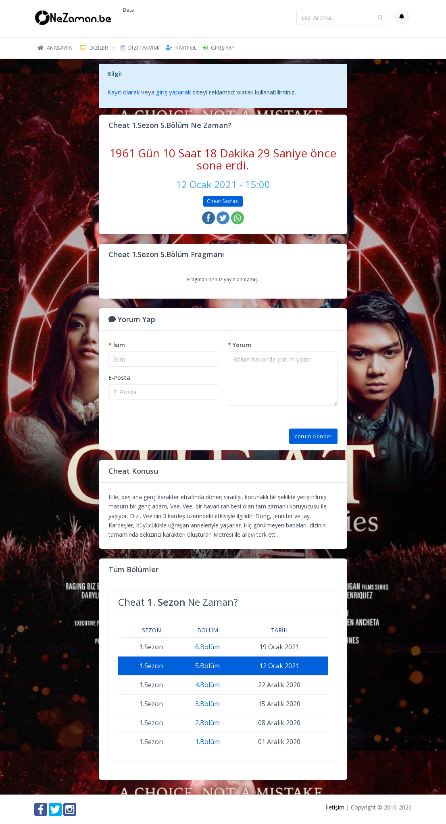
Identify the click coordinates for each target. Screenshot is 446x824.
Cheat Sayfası (223, 201)
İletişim (335, 807)
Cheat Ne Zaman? (178, 602)
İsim (116, 345)
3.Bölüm (207, 703)
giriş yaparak (173, 92)
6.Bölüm (207, 646)
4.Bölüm (207, 684)
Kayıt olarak (123, 92)
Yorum (239, 345)
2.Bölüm (207, 722)
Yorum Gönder (313, 436)
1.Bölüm (207, 741)
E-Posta (119, 377)
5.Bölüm (207, 665)
